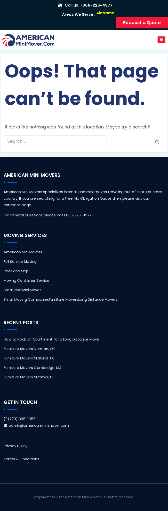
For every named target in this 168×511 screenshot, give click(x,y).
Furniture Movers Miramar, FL (28, 377)
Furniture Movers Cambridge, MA (33, 367)
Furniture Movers (63, 299)
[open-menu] (161, 39)
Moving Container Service (26, 280)
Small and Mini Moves (22, 289)
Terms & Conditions (21, 458)
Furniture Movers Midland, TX (29, 358)
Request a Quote (142, 22)
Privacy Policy (15, 445)
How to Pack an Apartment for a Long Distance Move (51, 339)
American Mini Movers (23, 252)
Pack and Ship (16, 270)
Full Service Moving (20, 261)
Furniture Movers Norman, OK (29, 348)
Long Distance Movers (98, 299)
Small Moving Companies (26, 299)
